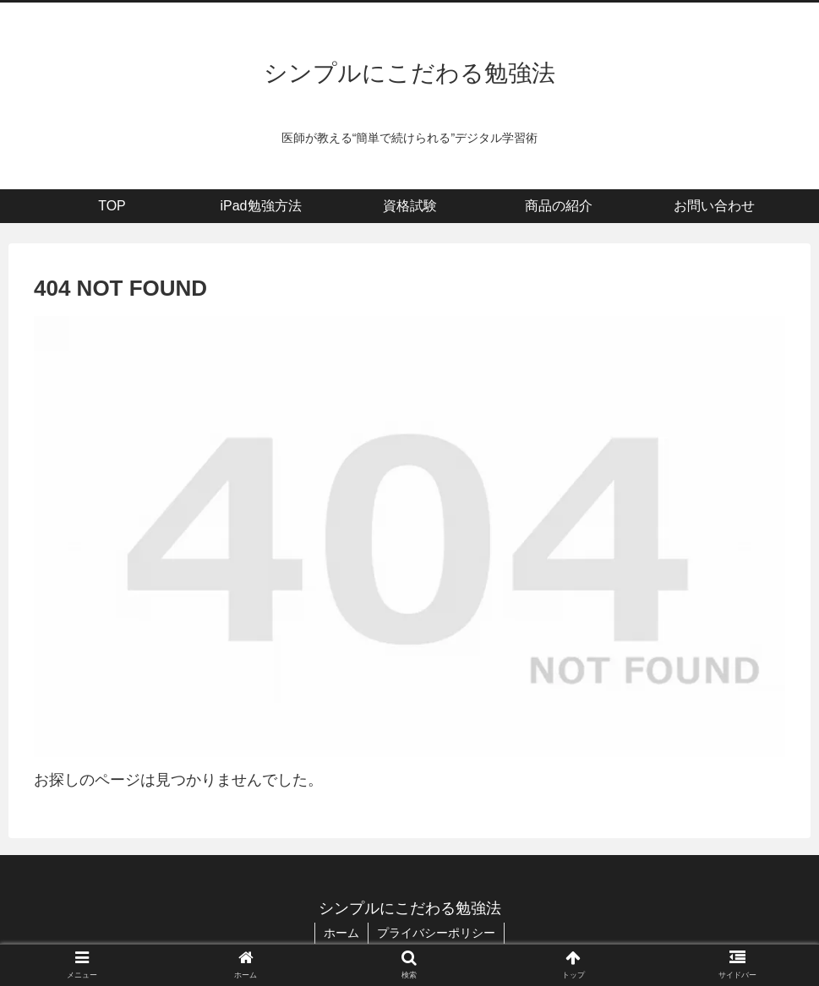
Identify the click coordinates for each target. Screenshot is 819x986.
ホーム (341, 933)
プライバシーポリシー (436, 933)
